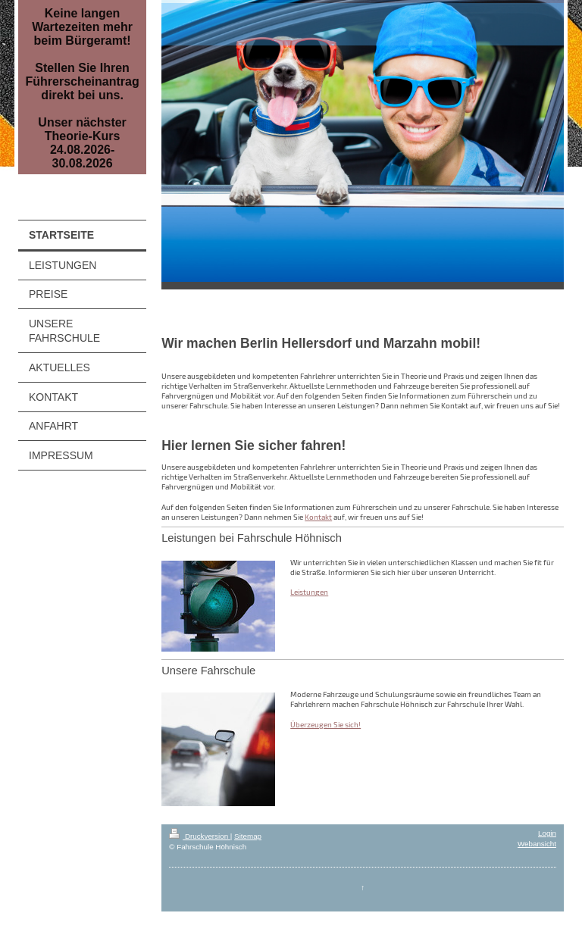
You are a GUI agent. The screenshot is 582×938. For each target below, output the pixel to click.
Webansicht (537, 844)
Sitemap (247, 836)
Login (547, 833)
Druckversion (199, 836)
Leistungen (309, 591)
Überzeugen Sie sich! (325, 724)
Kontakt (318, 516)
